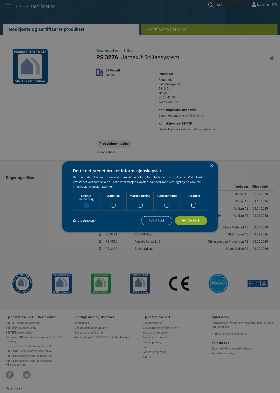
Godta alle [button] (191, 220)
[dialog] (140, 196)
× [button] (211, 165)
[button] (84, 220)
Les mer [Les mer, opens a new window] (107, 187)
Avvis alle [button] (156, 220)
